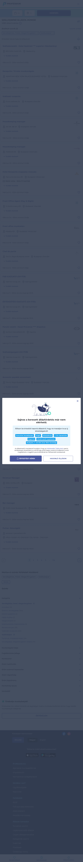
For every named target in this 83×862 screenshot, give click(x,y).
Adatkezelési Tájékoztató (55, 448)
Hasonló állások (58, 459)
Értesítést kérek (26, 458)
